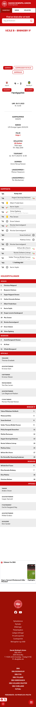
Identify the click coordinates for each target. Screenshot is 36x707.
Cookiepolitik (18, 638)
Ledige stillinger (18, 633)
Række (18, 125)
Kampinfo (8, 68)
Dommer (18, 162)
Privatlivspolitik (18, 636)
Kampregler (18, 72)
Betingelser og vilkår (18, 641)
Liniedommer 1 (18, 170)
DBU (18, 668)
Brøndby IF (29, 85)
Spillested (18, 141)
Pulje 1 (18, 135)
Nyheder (18, 624)
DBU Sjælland (18, 686)
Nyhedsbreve (18, 621)
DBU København (18, 680)
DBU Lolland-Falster (18, 683)
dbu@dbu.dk (19, 659)
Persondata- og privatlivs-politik (18, 694)
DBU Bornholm (18, 671)
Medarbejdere (18, 630)
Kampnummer (18, 117)
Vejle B (7, 85)
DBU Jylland (18, 677)
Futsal (18, 689)
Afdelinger (18, 627)
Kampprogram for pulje (23, 68)
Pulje (18, 133)
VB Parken (18, 143)
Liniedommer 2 (18, 178)
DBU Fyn (18, 674)
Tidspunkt (18, 154)
